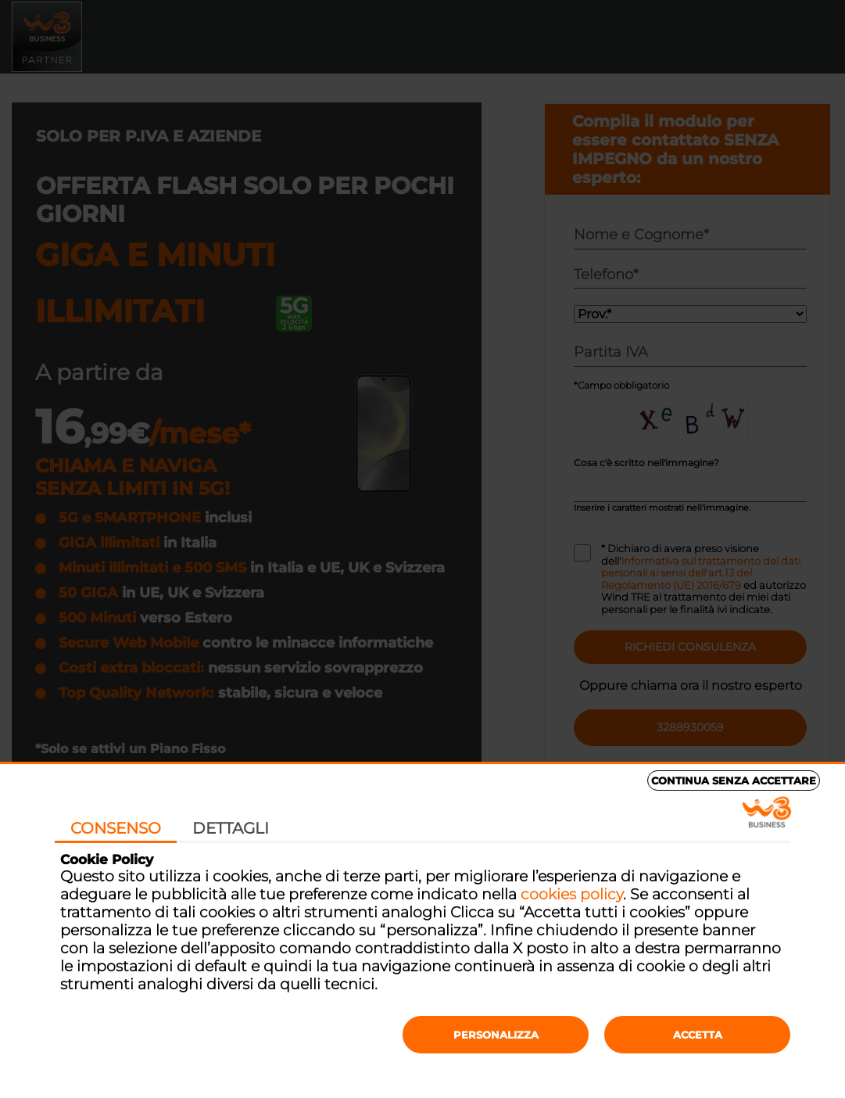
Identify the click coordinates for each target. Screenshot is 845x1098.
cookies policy (572, 894)
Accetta (697, 1034)
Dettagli (230, 828)
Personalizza (496, 1034)
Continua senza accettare (733, 780)
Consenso (115, 828)
